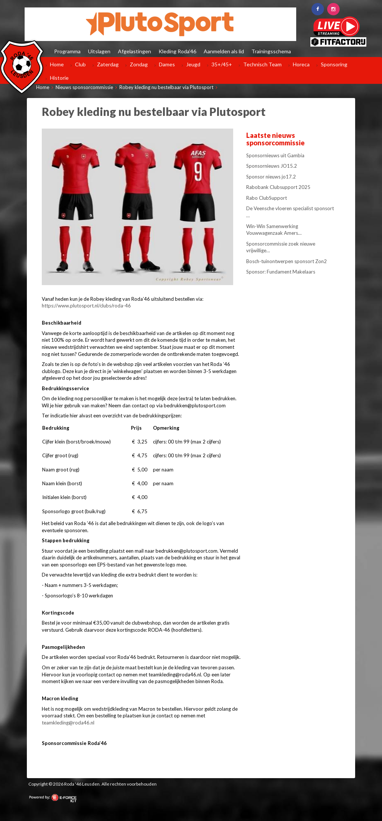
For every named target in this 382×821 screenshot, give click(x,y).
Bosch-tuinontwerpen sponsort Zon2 (286, 261)
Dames (167, 64)
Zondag (139, 64)
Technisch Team (262, 64)
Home (57, 64)
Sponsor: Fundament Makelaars (280, 272)
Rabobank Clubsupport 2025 (278, 187)
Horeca (301, 64)
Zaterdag (108, 64)
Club (80, 64)
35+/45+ (222, 64)
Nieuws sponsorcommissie (84, 87)
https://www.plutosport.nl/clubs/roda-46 (86, 306)
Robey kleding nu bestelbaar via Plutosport (166, 87)
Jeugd (193, 64)
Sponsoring (334, 64)
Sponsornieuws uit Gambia (275, 155)
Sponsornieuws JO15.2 (271, 166)
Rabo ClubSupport (266, 198)
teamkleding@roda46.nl (68, 723)
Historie (59, 78)
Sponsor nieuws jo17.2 (271, 177)
